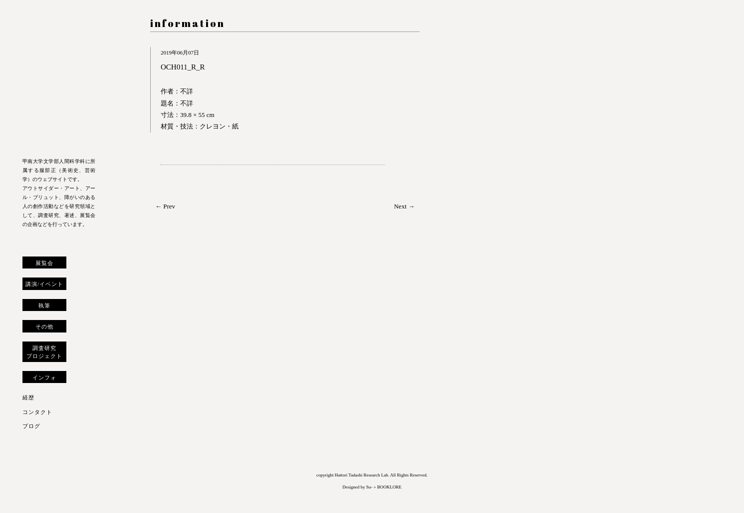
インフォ (44, 377)
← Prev (165, 206)
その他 (44, 327)
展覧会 (44, 263)
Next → (404, 206)
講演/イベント (44, 284)
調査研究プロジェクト (44, 352)
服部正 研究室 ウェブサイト (58, 81)
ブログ (31, 426)
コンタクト (37, 412)
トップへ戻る (29, 495)
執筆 (44, 305)
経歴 (28, 397)
